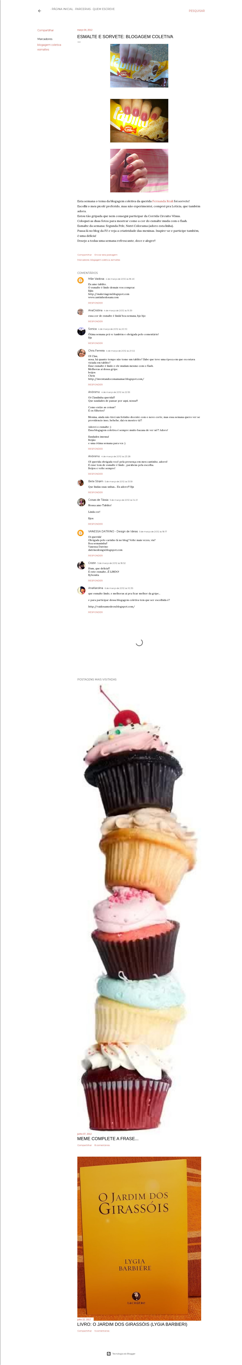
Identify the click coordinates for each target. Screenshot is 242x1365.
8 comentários (102, 1145)
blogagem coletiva (49, 44)
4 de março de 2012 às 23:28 (116, 456)
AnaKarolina (95, 588)
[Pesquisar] (197, 11)
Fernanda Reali (162, 201)
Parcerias (82, 9)
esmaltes (43, 49)
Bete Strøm (95, 481)
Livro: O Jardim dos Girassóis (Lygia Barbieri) (132, 1324)
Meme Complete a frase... (108, 1138)
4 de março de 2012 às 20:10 (112, 329)
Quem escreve (102, 9)
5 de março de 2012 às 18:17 (153, 531)
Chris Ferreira (96, 350)
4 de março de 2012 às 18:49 (120, 279)
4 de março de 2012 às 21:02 (120, 350)
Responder (95, 302)
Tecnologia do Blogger (121, 1354)
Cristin (92, 563)
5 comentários (102, 1330)
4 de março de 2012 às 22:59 (115, 392)
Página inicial (61, 9)
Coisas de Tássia (98, 499)
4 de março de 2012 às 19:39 (118, 310)
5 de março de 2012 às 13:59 (119, 481)
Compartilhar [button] (45, 30)
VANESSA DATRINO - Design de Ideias (113, 531)
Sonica (92, 328)
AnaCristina (95, 310)
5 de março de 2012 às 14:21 (124, 500)
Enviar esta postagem (106, 254)
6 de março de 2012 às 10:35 (119, 588)
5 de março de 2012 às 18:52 (111, 563)
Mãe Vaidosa (96, 278)
